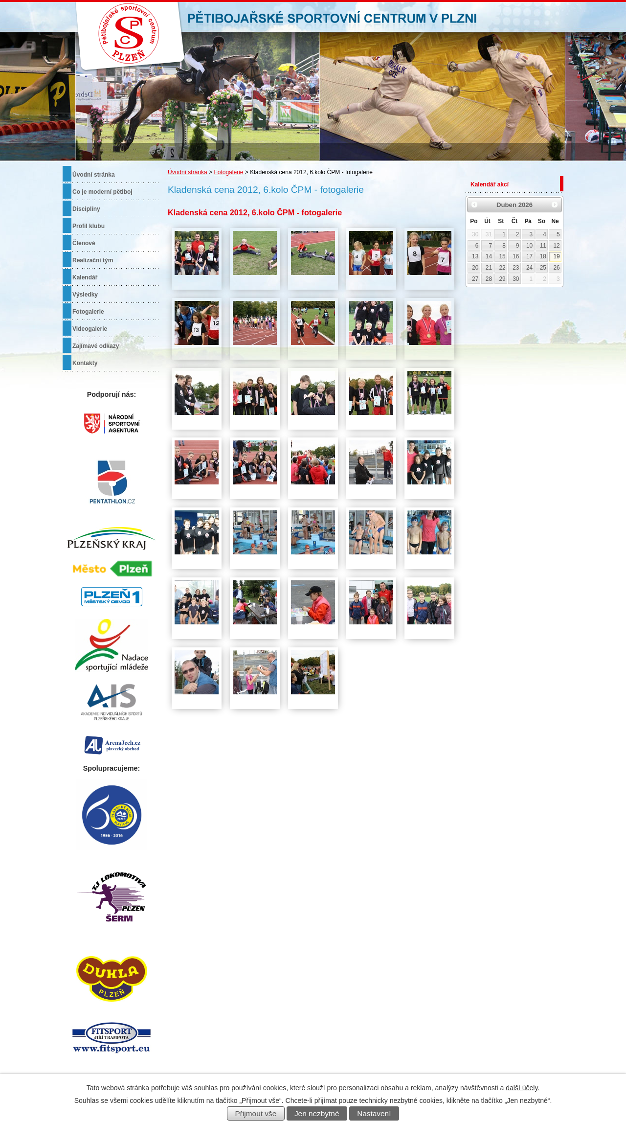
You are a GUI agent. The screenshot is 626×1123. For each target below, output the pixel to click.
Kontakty (84, 363)
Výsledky (85, 294)
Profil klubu (88, 226)
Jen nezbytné (316, 1113)
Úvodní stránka (187, 172)
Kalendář (84, 277)
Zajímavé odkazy (95, 346)
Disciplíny (86, 209)
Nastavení (374, 1113)
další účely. (522, 1088)
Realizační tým (92, 260)
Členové (83, 243)
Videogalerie (89, 328)
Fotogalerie (228, 172)
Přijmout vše (256, 1113)
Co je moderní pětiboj (102, 191)
